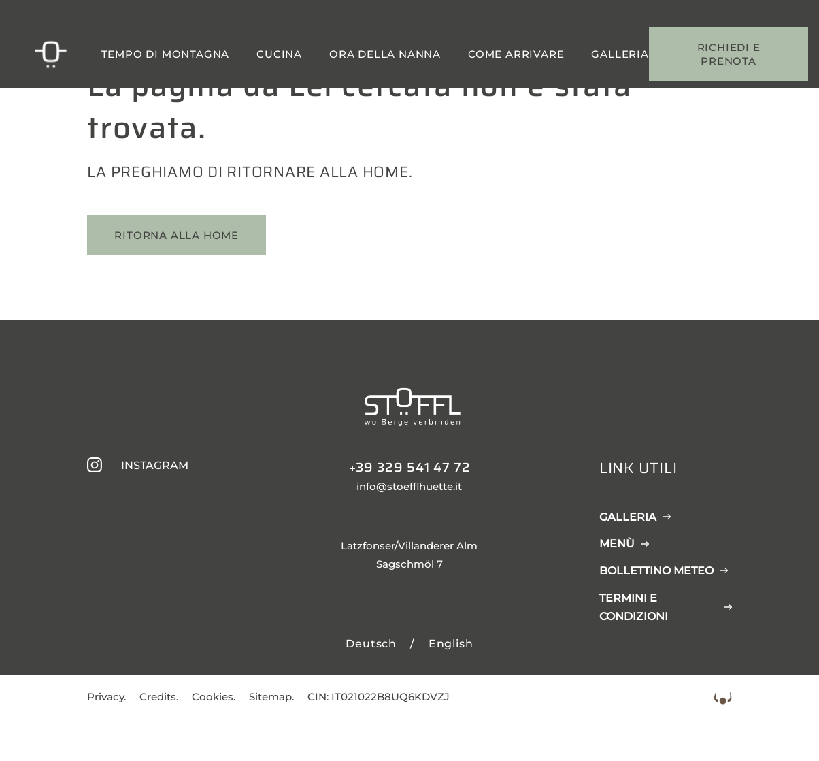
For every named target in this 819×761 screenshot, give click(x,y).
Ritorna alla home (176, 235)
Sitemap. (271, 696)
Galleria (619, 54)
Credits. (158, 696)
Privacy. (106, 696)
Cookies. (213, 696)
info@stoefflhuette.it (409, 486)
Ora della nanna (385, 54)
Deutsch (371, 643)
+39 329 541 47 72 (410, 467)
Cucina (279, 54)
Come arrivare (516, 54)
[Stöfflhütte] (50, 54)
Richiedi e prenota (728, 54)
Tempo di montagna (165, 54)
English (451, 643)
